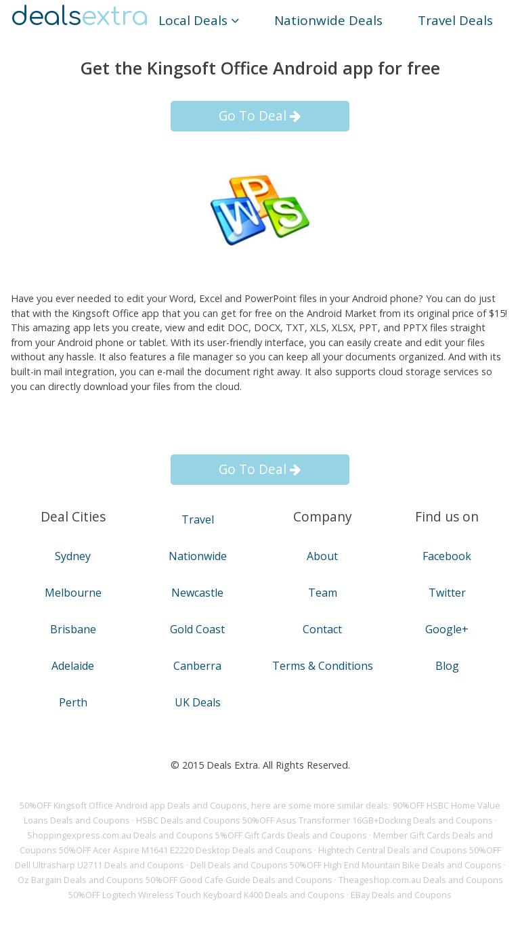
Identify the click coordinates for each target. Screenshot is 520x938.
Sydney (73, 556)
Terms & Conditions (322, 665)
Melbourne (73, 592)
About (322, 556)
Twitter (447, 592)
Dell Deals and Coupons (239, 865)
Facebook (446, 556)
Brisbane (73, 629)
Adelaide (72, 665)
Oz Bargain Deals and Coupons (81, 880)
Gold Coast (197, 629)
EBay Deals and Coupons (401, 895)
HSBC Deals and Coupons (188, 820)
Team (322, 592)
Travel (197, 519)
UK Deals (198, 702)
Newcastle (197, 592)
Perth (73, 702)
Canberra (197, 665)
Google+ (447, 629)
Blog (447, 665)
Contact (322, 629)
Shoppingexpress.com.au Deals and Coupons (120, 835)
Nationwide (198, 556)
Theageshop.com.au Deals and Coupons (421, 880)
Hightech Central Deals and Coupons (392, 850)
